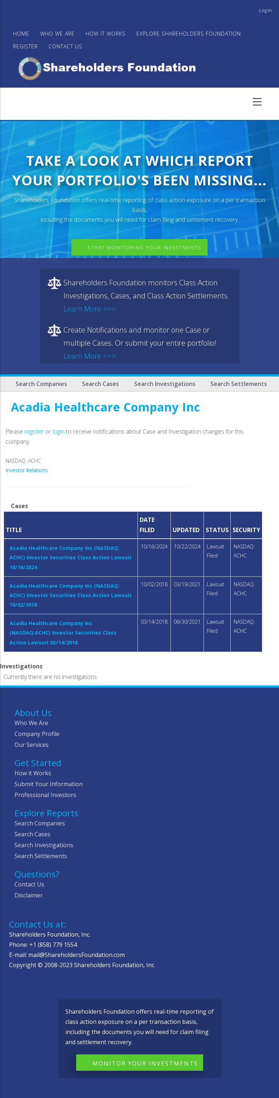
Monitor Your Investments (145, 1063)
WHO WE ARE (57, 33)
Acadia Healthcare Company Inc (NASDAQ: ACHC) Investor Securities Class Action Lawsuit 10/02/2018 (70, 595)
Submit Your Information (49, 784)
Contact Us (65, 46)
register (34, 431)
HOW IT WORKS (106, 33)
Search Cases (100, 384)
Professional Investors (45, 795)
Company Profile (37, 734)
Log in (265, 10)
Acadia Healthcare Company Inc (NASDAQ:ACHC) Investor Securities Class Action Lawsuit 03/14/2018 (62, 632)
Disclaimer (29, 895)
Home (21, 33)
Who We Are (31, 723)
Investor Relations (26, 470)
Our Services (32, 745)
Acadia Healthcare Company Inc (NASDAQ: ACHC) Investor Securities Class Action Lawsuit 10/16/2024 (70, 557)
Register (25, 46)
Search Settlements (238, 384)
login (59, 431)
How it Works (33, 773)
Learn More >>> (89, 309)
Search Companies (41, 384)
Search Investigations (165, 384)
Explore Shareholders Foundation (188, 33)
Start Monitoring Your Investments (145, 247)
